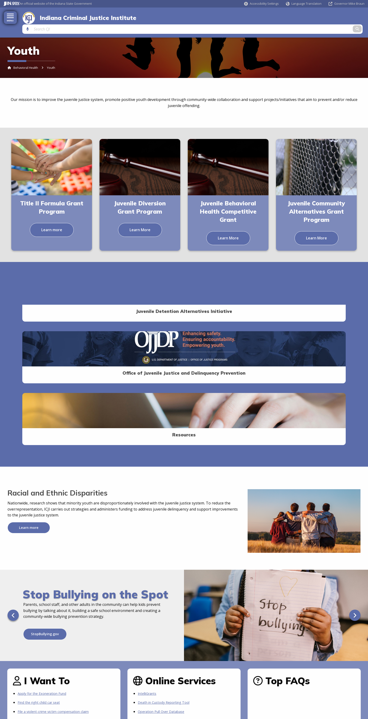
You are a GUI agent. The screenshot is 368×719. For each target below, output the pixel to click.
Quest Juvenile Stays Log (159, 582)
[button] (261, 3)
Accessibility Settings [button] (312, 684)
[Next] (354, 477)
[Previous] (13, 477)
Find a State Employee (92, 684)
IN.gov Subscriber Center (160, 600)
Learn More (140, 218)
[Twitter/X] (104, 646)
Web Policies (339, 662)
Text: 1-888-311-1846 (246, 708)
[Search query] (323, 16)
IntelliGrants (149, 555)
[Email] (113, 646)
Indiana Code (20, 684)
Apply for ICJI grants (35, 582)
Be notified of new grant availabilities (50, 591)
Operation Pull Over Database (164, 573)
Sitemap (359, 662)
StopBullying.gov (45, 495)
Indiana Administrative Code (30, 690)
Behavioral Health (25, 56)
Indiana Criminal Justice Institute (84, 17)
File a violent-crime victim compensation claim (57, 573)
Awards (16, 708)
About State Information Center (254, 684)
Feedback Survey (313, 662)
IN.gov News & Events (26, 696)
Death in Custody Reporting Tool (167, 564)
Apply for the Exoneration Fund (45, 555)
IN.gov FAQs (85, 702)
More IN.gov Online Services (163, 591)
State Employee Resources (96, 708)
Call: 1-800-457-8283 (245, 702)
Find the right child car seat (41, 564)
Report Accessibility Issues (316, 695)
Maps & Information (91, 696)
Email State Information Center (253, 696)
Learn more (51, 218)
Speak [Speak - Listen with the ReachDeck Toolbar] (325, 690)
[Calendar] (122, 646)
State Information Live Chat (250, 690)
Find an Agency (87, 690)
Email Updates (21, 702)
